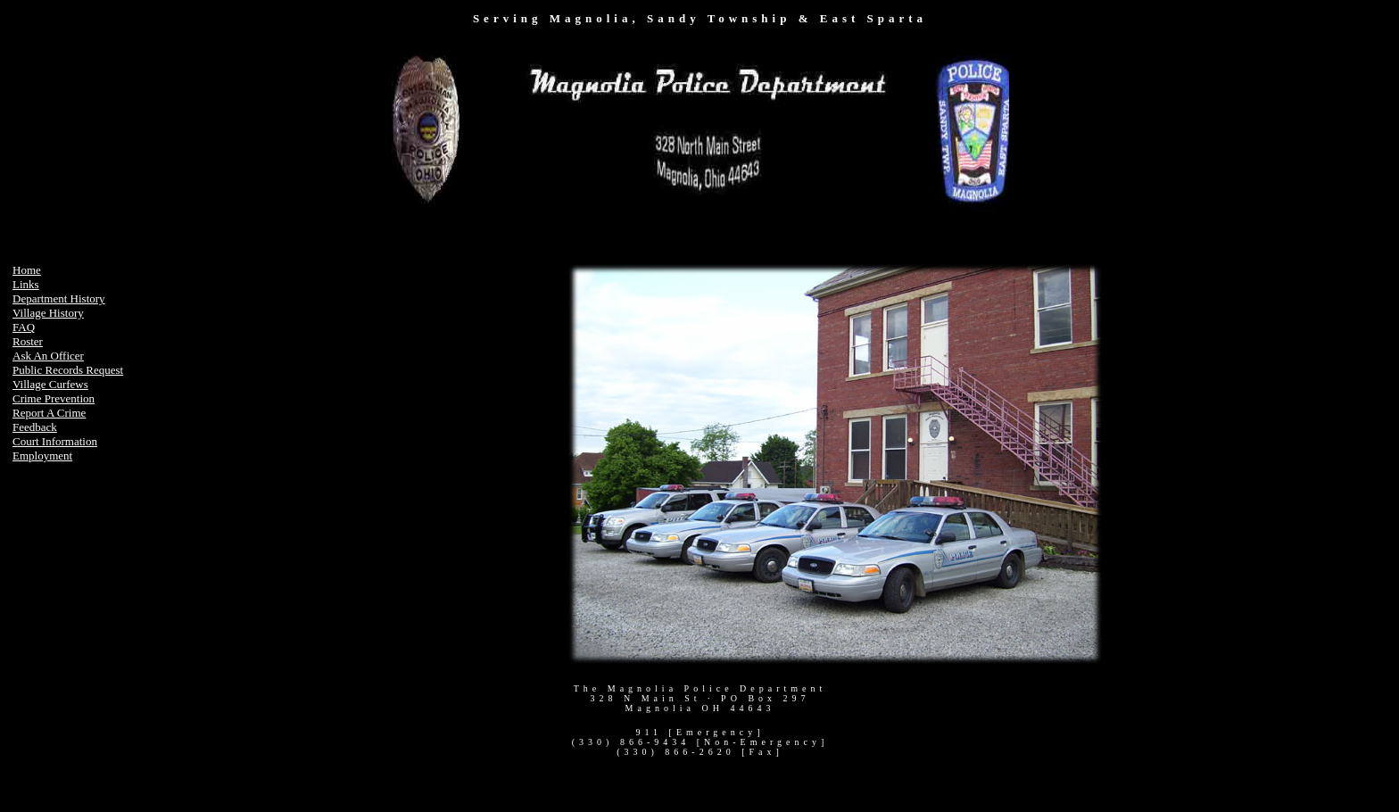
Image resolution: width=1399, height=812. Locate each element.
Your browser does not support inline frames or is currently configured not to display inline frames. (700, 133)
